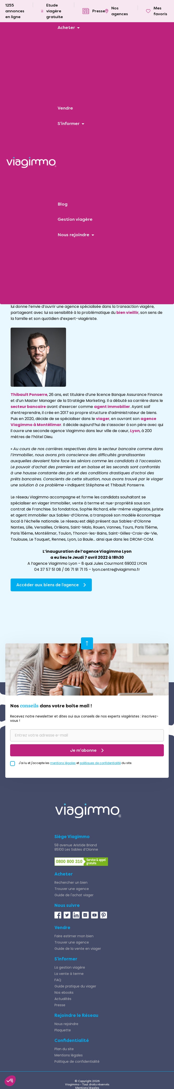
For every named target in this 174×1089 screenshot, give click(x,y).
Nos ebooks (64, 992)
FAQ (57, 980)
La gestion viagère (69, 967)
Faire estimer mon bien (74, 936)
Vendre (62, 927)
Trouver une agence (71, 889)
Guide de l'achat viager (74, 895)
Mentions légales (68, 1055)
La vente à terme (69, 974)
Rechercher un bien (70, 882)
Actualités (62, 999)
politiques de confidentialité (100, 763)
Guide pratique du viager (75, 986)
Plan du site (64, 1049)
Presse (59, 1005)
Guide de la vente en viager (77, 948)
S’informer (65, 959)
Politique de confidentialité (77, 1061)
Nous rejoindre (66, 1024)
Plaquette (62, 1030)
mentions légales (63, 763)
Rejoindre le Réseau (76, 1015)
